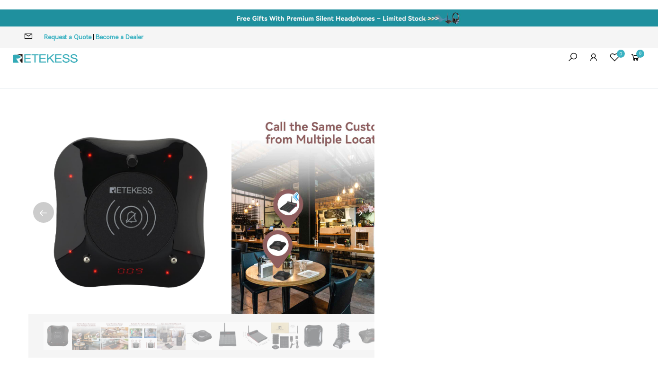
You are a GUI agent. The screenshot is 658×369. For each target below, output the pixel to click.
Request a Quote (67, 37)
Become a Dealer (119, 37)
